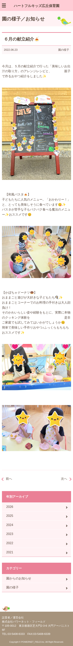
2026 (9, 506)
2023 (9, 534)
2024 (9, 525)
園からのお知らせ (18, 578)
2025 (9, 515)
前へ (9, 478)
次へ (64, 478)
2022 (9, 543)
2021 (9, 552)
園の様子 (63, 49)
